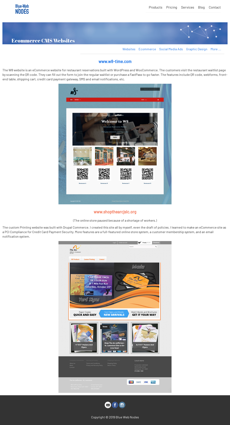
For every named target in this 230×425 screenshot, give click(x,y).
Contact (215, 7)
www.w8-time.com (115, 61)
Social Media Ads (171, 49)
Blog (201, 7)
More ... (216, 49)
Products (155, 7)
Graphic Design (196, 49)
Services (187, 7)
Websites (128, 49)
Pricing (171, 7)
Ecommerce (147, 49)
